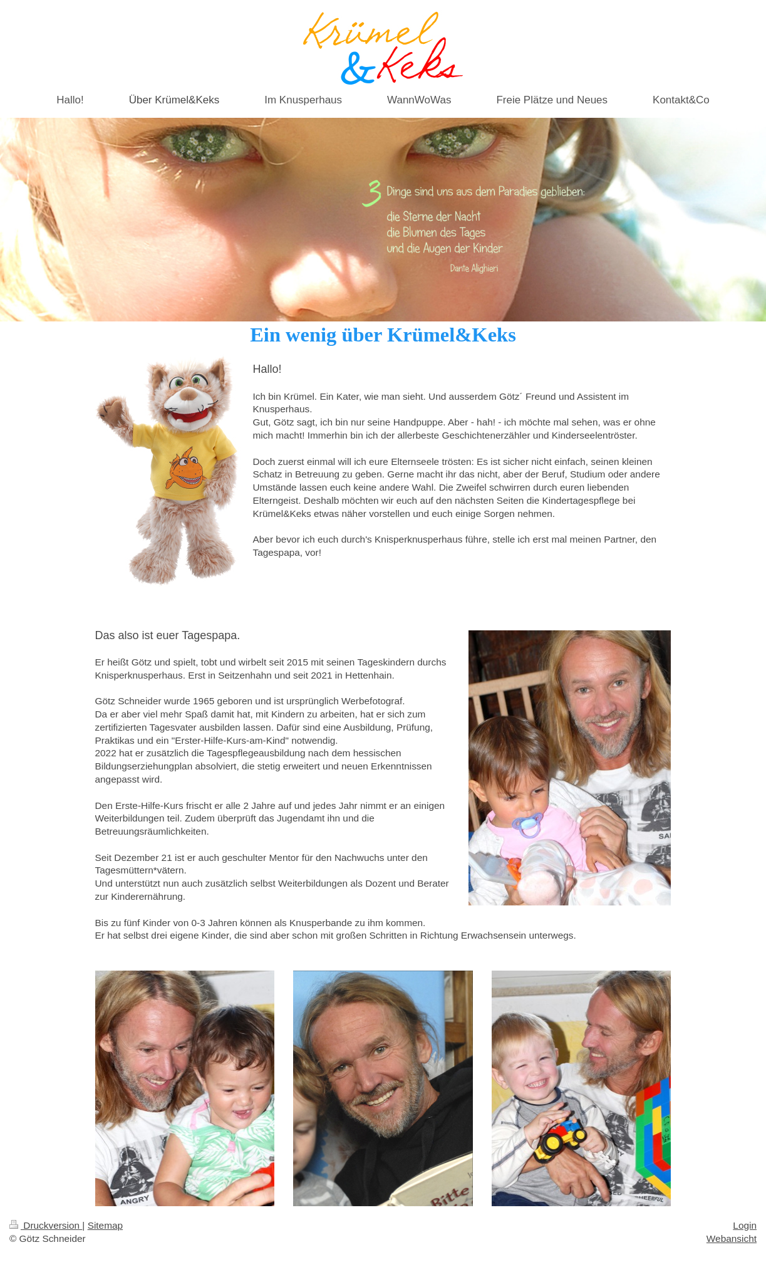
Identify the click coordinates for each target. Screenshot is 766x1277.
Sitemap (105, 1225)
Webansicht (731, 1238)
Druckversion (45, 1225)
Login (745, 1225)
